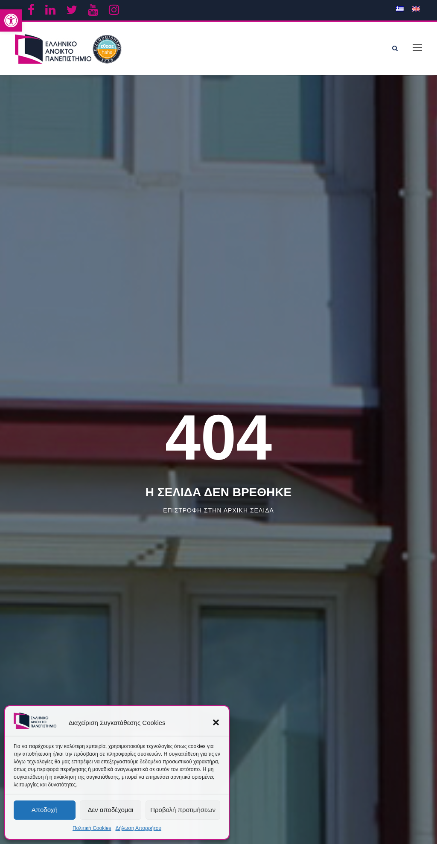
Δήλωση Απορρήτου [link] (138, 828)
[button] (216, 722)
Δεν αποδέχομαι (110, 809)
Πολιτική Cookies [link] (92, 828)
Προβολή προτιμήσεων (183, 809)
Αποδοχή (45, 809)
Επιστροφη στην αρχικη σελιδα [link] (218, 508)
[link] (11, 20)
